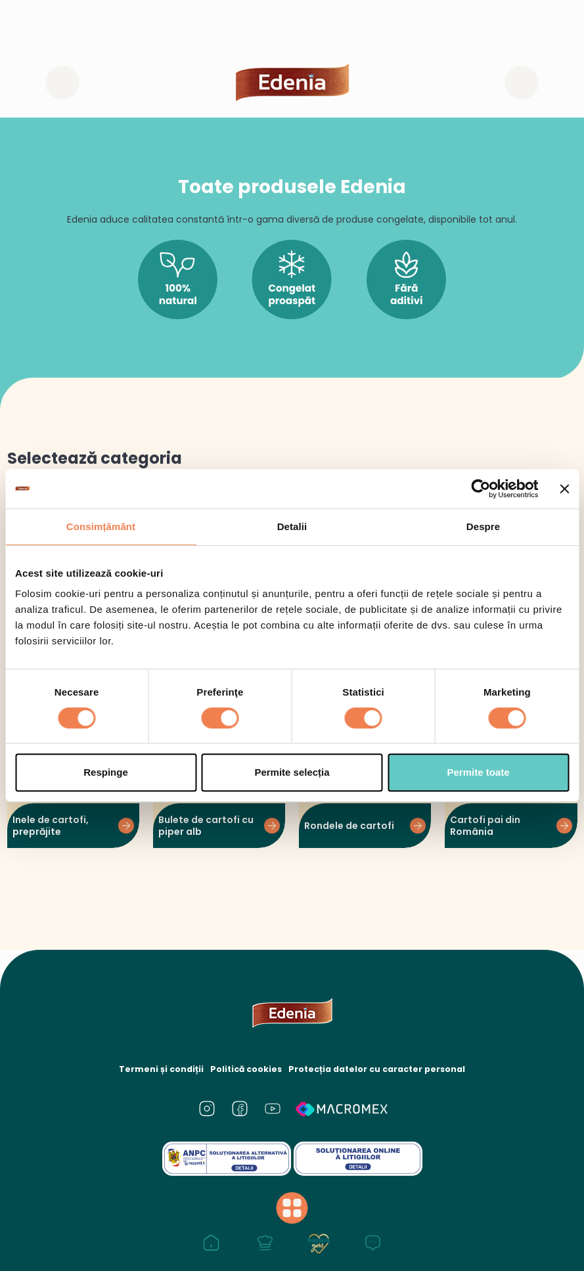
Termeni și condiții (164, 1069)
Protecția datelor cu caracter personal (375, 1069)
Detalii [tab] (292, 526)
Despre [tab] (483, 526)
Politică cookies (247, 1069)
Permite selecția (291, 772)
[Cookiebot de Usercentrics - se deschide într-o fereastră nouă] (481, 489)
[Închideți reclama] (564, 488)
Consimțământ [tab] (100, 526)
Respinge (105, 772)
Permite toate (478, 772)
